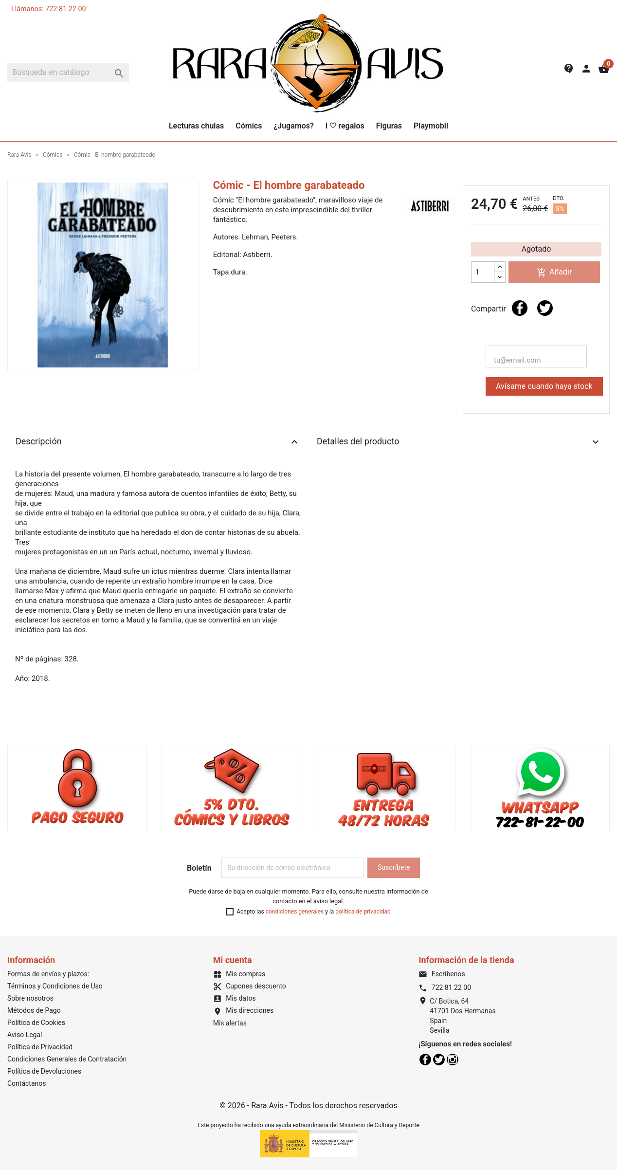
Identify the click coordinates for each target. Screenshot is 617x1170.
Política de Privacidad (40, 1047)
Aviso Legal (24, 1035)
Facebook (425, 1059)
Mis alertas (230, 1023)
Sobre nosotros (30, 998)
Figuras (389, 125)
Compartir (519, 308)
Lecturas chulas (196, 125)
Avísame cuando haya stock (544, 386)
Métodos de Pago (34, 1010)
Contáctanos (26, 1083)
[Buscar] (68, 72)
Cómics (249, 125)
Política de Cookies (36, 1022)
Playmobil (431, 125)
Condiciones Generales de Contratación (67, 1059)
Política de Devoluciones (44, 1071)
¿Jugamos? (293, 125)
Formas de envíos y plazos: (48, 974)
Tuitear (545, 308)
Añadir (554, 272)
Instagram (452, 1059)
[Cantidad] (482, 272)
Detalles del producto (459, 442)
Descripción (158, 442)
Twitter (439, 1059)
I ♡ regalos (345, 125)
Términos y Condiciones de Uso (55, 986)
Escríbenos (441, 974)
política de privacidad (362, 911)
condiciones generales (295, 911)
